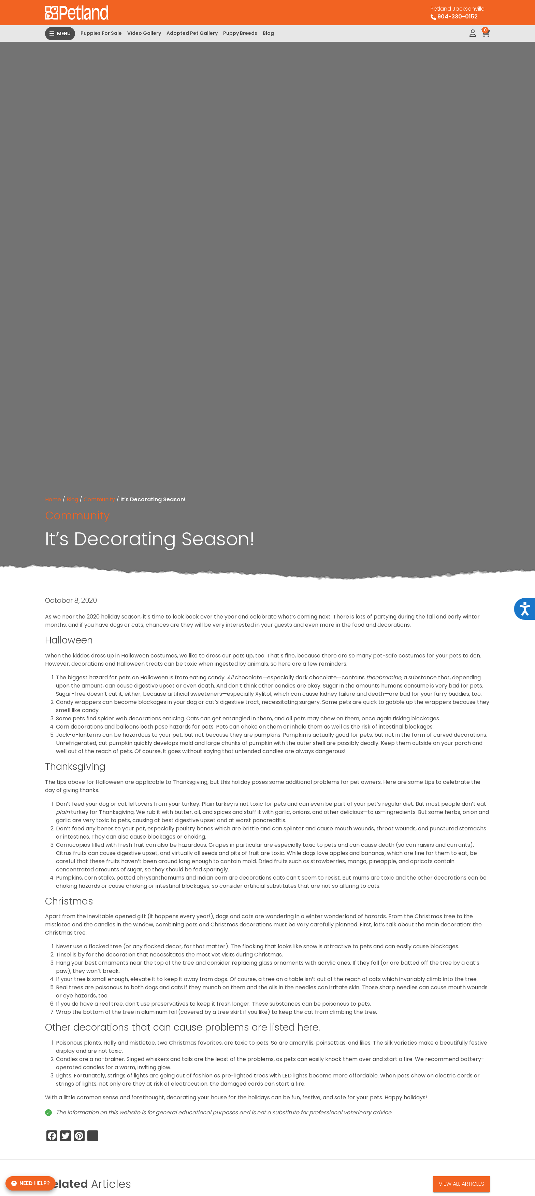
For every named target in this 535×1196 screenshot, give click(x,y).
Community (99, 499)
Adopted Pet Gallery (192, 33)
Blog (268, 33)
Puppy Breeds (240, 33)
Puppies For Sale (101, 33)
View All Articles (461, 1184)
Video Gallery (144, 33)
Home (53, 499)
